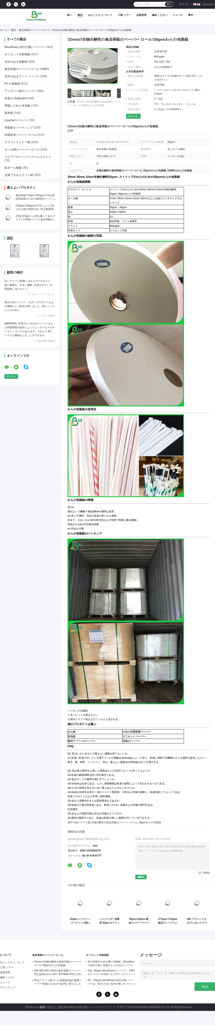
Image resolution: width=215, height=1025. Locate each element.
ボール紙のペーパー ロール (22, 149)
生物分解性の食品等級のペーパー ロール (114, 822)
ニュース (178, 15)
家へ (69, 15)
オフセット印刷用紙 (17, 54)
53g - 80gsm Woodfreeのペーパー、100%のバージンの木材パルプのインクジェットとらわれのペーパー (112, 973)
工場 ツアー (124, 15)
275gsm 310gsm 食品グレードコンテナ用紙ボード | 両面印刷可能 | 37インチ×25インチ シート (168, 921)
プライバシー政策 (35, 1007)
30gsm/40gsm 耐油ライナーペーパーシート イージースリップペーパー (138, 921)
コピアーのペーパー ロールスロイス (27, 157)
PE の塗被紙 (12, 83)
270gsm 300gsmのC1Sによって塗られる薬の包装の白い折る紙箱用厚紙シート (36, 209)
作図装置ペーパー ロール (20, 135)
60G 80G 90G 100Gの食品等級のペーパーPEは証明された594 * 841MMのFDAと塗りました (58, 973)
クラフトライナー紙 (17, 142)
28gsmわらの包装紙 (149, 822)
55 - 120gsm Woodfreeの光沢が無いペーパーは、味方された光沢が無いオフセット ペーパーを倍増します (112, 982)
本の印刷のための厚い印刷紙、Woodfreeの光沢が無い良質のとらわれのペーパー (111, 963)
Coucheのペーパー (16, 120)
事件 (190, 15)
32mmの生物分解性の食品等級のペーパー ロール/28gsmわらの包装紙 (58, 963)
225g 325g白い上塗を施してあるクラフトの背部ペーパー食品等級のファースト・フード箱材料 (36, 219)
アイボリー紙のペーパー (20, 91)
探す (169, 4)
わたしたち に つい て (100, 15)
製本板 (8, 113)
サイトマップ (7, 987)
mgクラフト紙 (82, 822)
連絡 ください (159, 15)
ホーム (4, 30)
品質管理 (141, 15)
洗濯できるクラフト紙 (18, 175)
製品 (80, 15)
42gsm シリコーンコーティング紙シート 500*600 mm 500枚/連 (80, 921)
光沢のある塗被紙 (15, 61)
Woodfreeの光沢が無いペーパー (25, 47)
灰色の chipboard (15, 98)
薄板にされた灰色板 (17, 105)
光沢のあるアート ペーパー (22, 76)
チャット (184, 4)
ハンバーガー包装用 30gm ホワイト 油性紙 (109, 921)
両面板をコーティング (18, 127)
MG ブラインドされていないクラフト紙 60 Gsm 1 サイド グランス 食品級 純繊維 (197, 921)
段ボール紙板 (13, 167)
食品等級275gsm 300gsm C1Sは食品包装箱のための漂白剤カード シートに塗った (35, 199)
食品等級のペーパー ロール (34, 30)
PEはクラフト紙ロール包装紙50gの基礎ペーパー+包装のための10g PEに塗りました (58, 982)
